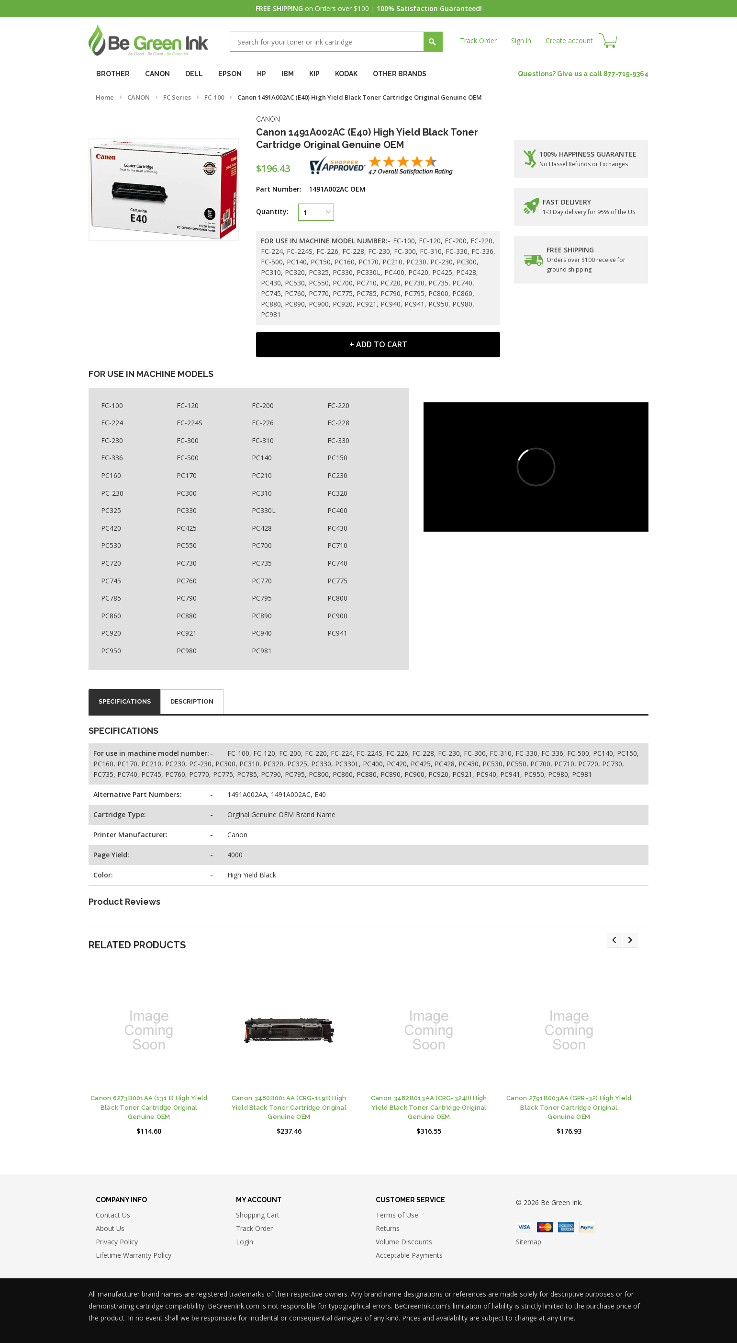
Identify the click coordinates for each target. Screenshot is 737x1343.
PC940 (262, 632)
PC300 (187, 493)
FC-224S (189, 422)
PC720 (111, 563)
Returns (388, 1228)
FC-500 (188, 457)
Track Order (478, 40)
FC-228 (338, 422)
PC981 (262, 650)
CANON (138, 97)
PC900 (337, 615)
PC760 (187, 580)
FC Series (177, 97)
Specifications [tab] (125, 701)
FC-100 (214, 97)
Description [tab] (191, 701)
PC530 (111, 545)
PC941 (337, 632)
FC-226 (263, 422)
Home (105, 97)
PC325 (111, 510)
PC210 (262, 475)
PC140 (262, 457)
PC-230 (112, 493)
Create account (569, 40)
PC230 (337, 475)
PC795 (262, 598)
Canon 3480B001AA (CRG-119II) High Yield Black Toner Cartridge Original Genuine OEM (289, 1107)
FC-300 (188, 440)
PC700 (262, 545)
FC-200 (263, 405)
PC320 (337, 493)
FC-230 (112, 440)
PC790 (187, 598)
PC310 (262, 493)
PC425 (187, 528)
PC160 (111, 475)
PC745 (111, 580)
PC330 (187, 510)
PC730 (187, 563)
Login (244, 1241)
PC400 (337, 510)
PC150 (337, 457)
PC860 (111, 615)
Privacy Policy (117, 1241)
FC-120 (188, 405)
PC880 (187, 615)
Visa (524, 1227)
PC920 (111, 632)
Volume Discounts (404, 1241)
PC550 (187, 545)
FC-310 (263, 440)
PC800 (337, 598)
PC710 (337, 545)
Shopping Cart (257, 1214)
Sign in (521, 40)
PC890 (262, 615)
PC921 (187, 632)
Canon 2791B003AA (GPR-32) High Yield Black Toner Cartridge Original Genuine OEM (568, 1107)
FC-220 (338, 405)
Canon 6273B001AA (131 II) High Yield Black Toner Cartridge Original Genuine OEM (148, 1107)
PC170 (187, 475)
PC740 (337, 563)
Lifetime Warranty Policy (133, 1255)
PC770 (262, 580)
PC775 (337, 580)
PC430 (337, 528)
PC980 (187, 650)
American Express (566, 1227)
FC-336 (112, 457)
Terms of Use (397, 1214)
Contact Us (113, 1214)
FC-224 (112, 422)
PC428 (262, 528)
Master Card (545, 1227)
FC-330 (338, 440)
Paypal (587, 1227)
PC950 (111, 650)
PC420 (111, 528)
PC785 (111, 598)
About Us (110, 1228)
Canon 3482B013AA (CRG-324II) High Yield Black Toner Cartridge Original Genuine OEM (429, 1107)
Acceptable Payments (409, 1255)
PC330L (264, 510)
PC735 (262, 563)
